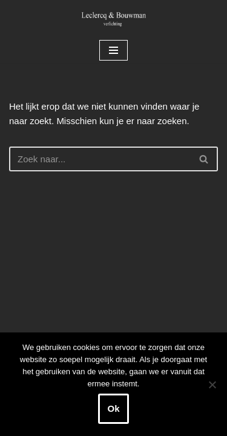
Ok (113, 408)
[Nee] (212, 384)
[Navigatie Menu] (113, 50)
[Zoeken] (100, 159)
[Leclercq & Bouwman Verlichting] (113, 18)
